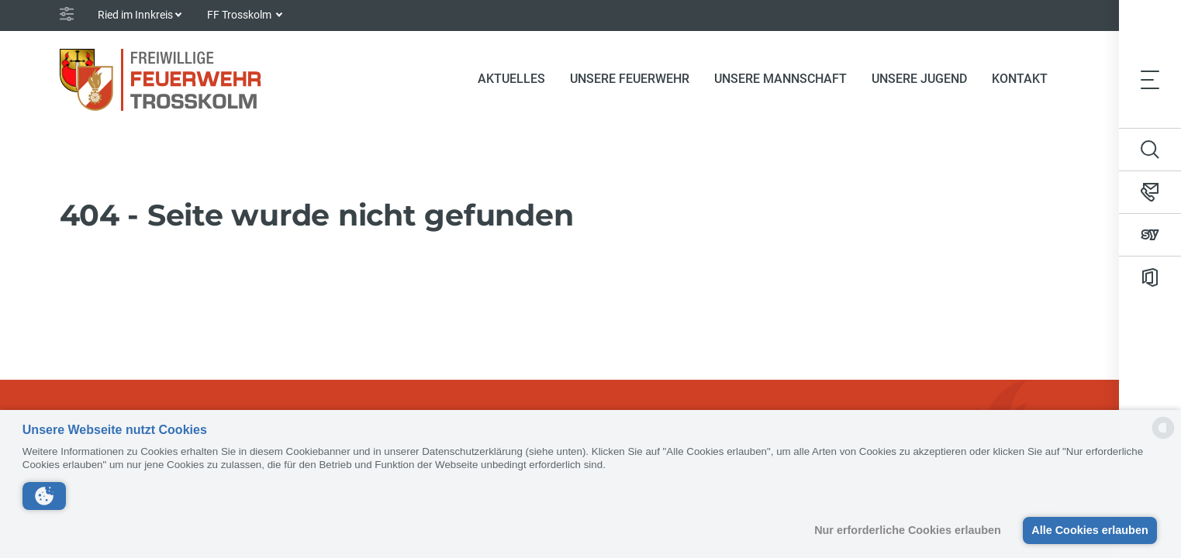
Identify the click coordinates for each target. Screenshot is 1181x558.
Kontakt (1020, 78)
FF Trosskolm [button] (240, 15)
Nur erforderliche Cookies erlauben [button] (907, 530)
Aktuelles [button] (511, 78)
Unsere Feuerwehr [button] (629, 78)
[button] (44, 496)
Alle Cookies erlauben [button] (1089, 530)
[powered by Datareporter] (1163, 437)
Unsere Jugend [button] (919, 78)
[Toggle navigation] (1150, 79)
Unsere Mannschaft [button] (780, 78)
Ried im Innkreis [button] (135, 15)
